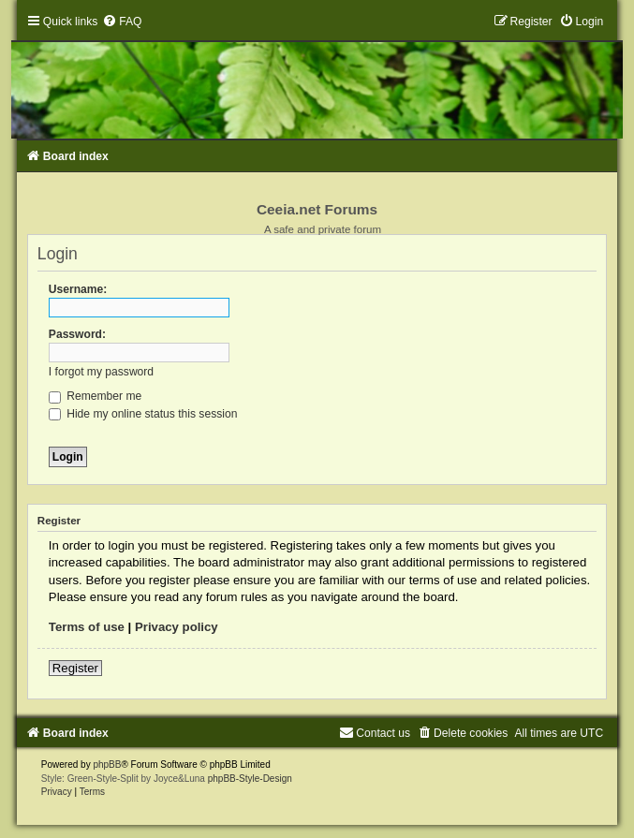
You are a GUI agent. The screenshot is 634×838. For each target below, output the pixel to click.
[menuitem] (121, 21)
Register (75, 668)
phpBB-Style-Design (250, 778)
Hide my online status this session (143, 413)
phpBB (107, 764)
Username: (78, 289)
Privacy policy (176, 627)
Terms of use (87, 627)
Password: (77, 334)
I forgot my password (101, 371)
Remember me (95, 396)
